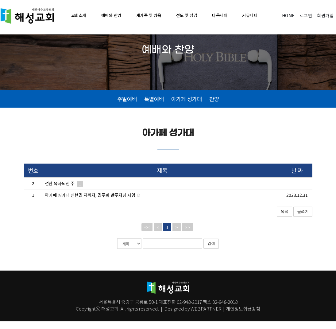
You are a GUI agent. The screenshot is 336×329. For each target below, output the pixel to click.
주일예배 (127, 105)
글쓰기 (302, 219)
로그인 (306, 15)
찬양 (214, 105)
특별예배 (154, 105)
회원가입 (325, 15)
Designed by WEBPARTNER (193, 316)
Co (79, 316)
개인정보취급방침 (242, 316)
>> (187, 234)
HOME (288, 15)
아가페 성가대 (186, 105)
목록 (284, 219)
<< (147, 234)
